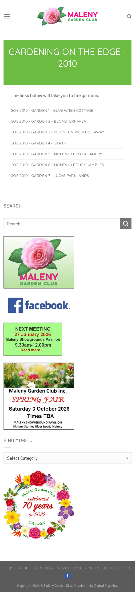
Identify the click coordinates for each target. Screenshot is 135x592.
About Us (27, 568)
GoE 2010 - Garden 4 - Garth (38, 143)
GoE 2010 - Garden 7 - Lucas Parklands (50, 175)
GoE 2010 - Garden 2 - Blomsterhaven (49, 121)
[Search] (129, 17)
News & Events (54, 568)
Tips (126, 568)
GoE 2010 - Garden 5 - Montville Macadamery (56, 154)
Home (10, 568)
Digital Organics (105, 586)
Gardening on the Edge (95, 568)
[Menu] (7, 16)
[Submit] (125, 223)
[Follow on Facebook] (67, 575)
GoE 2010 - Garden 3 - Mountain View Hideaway (57, 132)
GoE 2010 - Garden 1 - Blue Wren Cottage (52, 110)
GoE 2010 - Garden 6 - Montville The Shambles (57, 164)
